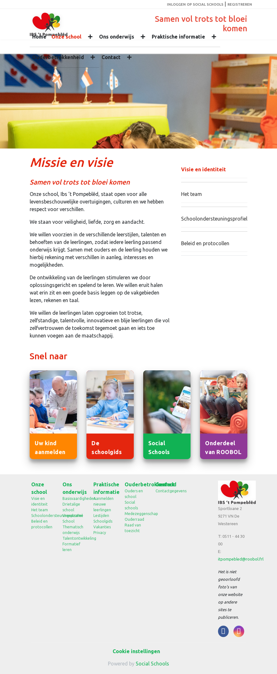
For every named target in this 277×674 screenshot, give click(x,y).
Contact (111, 57)
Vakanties (102, 527)
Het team (191, 194)
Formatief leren (71, 547)
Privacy (99, 533)
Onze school (66, 36)
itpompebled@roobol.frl (240, 559)
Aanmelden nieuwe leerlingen (103, 504)
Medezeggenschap (135, 514)
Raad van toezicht (133, 528)
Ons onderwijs (116, 36)
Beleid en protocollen (205, 243)
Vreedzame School (72, 518)
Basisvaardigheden (73, 498)
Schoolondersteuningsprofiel (214, 219)
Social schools (131, 505)
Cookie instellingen (136, 651)
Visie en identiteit (203, 169)
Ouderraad (134, 519)
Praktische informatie (178, 36)
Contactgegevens (166, 491)
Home (39, 36)
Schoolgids (102, 521)
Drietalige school (71, 507)
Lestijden (101, 515)
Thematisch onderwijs (72, 530)
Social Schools (152, 663)
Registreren (239, 4)
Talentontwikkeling (73, 538)
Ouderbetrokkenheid (58, 57)
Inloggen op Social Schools (195, 4)
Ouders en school (134, 494)
